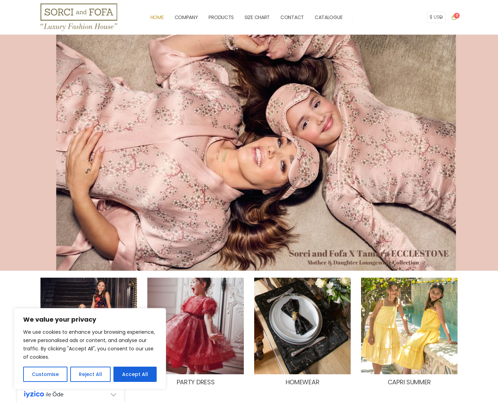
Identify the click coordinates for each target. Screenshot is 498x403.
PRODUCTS (221, 17)
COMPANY (186, 17)
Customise (45, 374)
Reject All (90, 374)
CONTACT (292, 17)
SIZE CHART (257, 17)
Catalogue (328, 17)
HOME (157, 17)
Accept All (135, 374)
